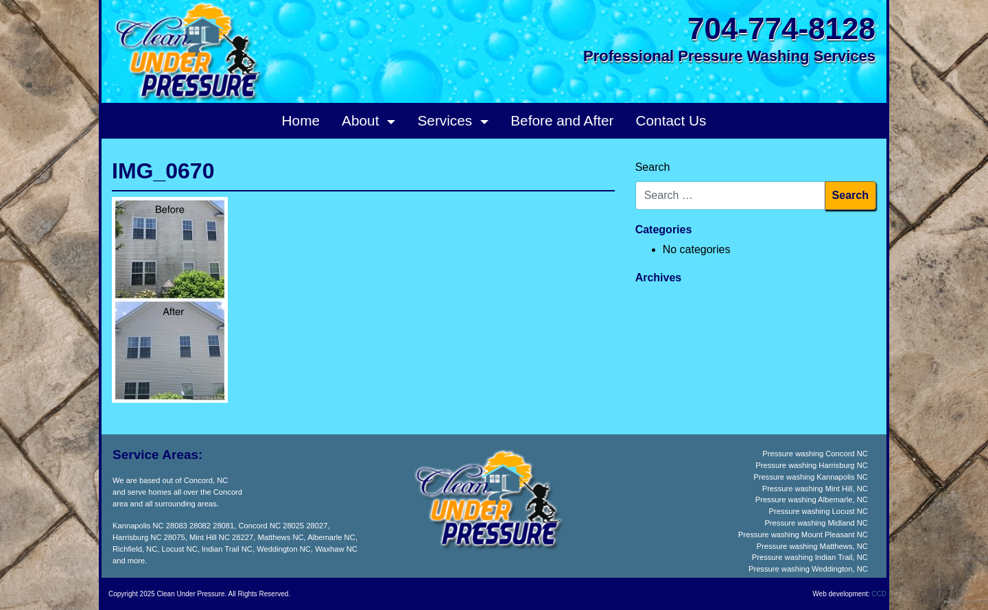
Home (301, 120)
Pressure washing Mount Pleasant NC (803, 534)
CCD (878, 594)
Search (652, 167)
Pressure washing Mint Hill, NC (815, 488)
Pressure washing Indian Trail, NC (810, 557)
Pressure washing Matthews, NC (812, 546)
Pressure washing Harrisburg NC (811, 465)
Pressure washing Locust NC (818, 511)
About (362, 120)
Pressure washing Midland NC (815, 523)
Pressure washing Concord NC (815, 453)
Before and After (561, 120)
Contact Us (671, 120)
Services (446, 120)
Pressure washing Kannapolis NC (810, 477)
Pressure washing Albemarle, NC (811, 499)
